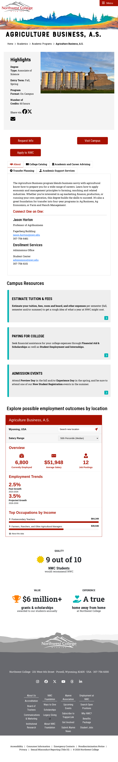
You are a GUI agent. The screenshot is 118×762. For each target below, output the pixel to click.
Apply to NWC (25, 152)
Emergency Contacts (64, 754)
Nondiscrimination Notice (91, 754)
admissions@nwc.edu (26, 259)
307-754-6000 (101, 680)
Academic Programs (42, 43)
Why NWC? (86, 721)
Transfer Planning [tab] (22, 170)
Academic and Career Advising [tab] (71, 164)
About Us (31, 704)
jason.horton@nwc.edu (26, 234)
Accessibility (16, 754)
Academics (22, 43)
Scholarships (50, 718)
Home (10, 43)
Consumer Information (38, 754)
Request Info (25, 141)
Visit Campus (92, 141)
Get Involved (68, 730)
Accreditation (31, 709)
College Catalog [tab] (36, 164)
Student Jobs (86, 735)
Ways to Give (50, 713)
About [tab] (15, 164)
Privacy (23, 757)
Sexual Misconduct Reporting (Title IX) (50, 757)
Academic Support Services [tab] (57, 170)
